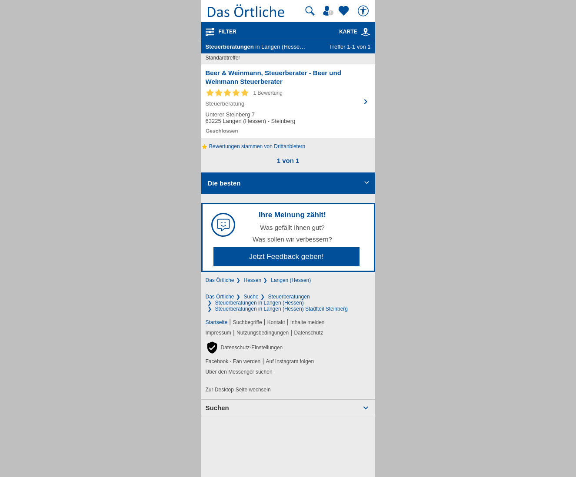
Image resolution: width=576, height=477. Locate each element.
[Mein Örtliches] (329, 10)
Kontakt (276, 322)
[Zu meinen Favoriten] (344, 10)
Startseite (217, 322)
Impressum (218, 333)
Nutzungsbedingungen (262, 333)
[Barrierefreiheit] (364, 10)
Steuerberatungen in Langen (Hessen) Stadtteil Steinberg (281, 309)
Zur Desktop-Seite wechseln (238, 390)
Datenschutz (308, 333)
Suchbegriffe (247, 322)
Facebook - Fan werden (233, 361)
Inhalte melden (307, 322)
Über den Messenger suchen (239, 372)
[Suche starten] (309, 10)
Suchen (217, 407)
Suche (251, 297)
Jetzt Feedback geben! (286, 256)
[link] (365, 32)
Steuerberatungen (289, 297)
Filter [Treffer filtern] (227, 32)
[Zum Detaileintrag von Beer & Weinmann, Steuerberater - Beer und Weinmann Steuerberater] (288, 101)
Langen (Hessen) (291, 280)
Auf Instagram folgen (290, 361)
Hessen (253, 280)
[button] (244, 347)
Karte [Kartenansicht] (354, 32)
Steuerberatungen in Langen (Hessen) (259, 303)
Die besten (224, 183)
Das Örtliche (220, 280)
